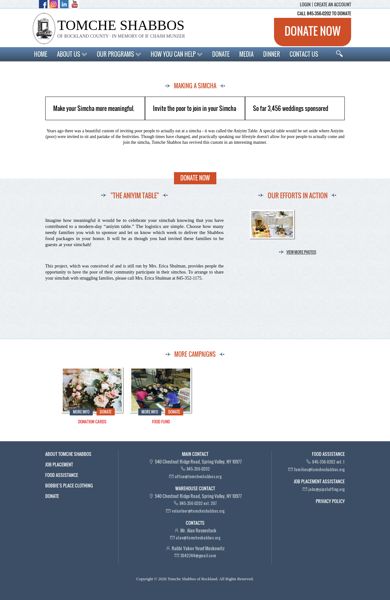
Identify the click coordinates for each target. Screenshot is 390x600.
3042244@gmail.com (198, 555)
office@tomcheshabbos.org (198, 476)
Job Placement (59, 464)
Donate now (313, 31)
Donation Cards (92, 422)
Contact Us (304, 54)
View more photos (301, 252)
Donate (221, 54)
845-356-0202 (198, 469)
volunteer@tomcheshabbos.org (198, 511)
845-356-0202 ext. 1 (328, 462)
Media (246, 54)
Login (305, 4)
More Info (81, 411)
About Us (72, 54)
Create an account (332, 4)
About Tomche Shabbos (68, 453)
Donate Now (195, 178)
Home (40, 54)
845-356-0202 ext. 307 (198, 503)
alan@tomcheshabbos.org (198, 537)
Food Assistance (61, 475)
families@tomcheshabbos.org (319, 469)
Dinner (271, 54)
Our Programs (119, 54)
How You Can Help (177, 54)
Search (339, 53)
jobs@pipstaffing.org (326, 489)
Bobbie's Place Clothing (69, 485)
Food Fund (161, 422)
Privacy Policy (330, 501)
